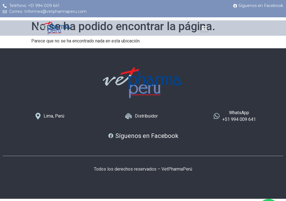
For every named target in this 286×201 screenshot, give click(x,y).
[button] (204, 28)
